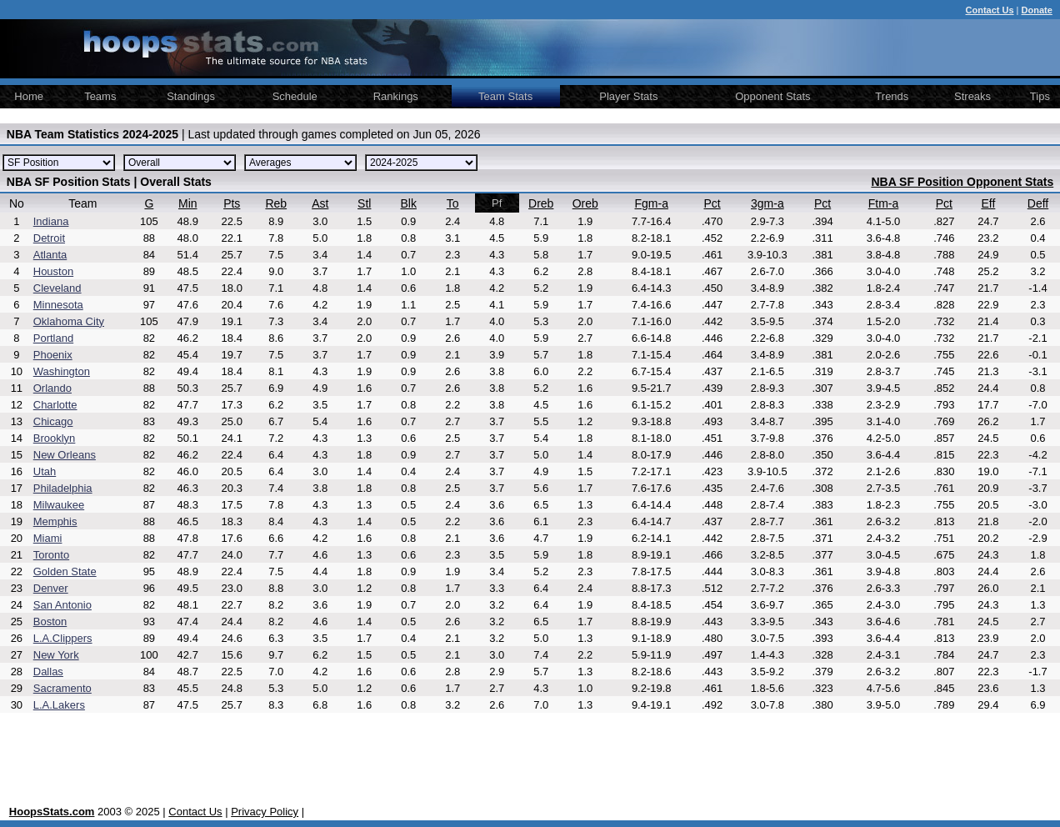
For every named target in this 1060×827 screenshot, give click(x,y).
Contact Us (195, 811)
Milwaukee (58, 505)
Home (28, 96)
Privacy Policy (264, 811)
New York (56, 655)
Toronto (51, 555)
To (453, 203)
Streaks (972, 96)
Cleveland (57, 288)
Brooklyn (54, 438)
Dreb (540, 203)
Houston (53, 271)
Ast (320, 203)
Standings (191, 96)
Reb (276, 203)
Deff (1038, 203)
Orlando (52, 388)
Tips (1040, 96)
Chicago (53, 421)
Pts (231, 203)
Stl (364, 203)
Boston (50, 621)
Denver (50, 588)
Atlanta (50, 254)
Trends (891, 96)
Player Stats (628, 96)
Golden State (65, 571)
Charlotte (55, 404)
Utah (44, 471)
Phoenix (52, 354)
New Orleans (64, 455)
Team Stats (505, 96)
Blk (409, 203)
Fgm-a (651, 203)
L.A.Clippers (62, 638)
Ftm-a (883, 203)
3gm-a (767, 203)
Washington (61, 371)
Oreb (585, 203)
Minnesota (58, 304)
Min (188, 203)
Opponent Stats (772, 96)
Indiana (51, 221)
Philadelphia (62, 488)
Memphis (55, 521)
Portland (53, 338)
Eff (988, 203)
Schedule (295, 96)
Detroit (49, 238)
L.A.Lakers (59, 705)
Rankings (395, 96)
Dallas (48, 671)
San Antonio (62, 605)
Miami (47, 538)
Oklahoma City (68, 321)
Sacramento (62, 688)
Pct (712, 203)
